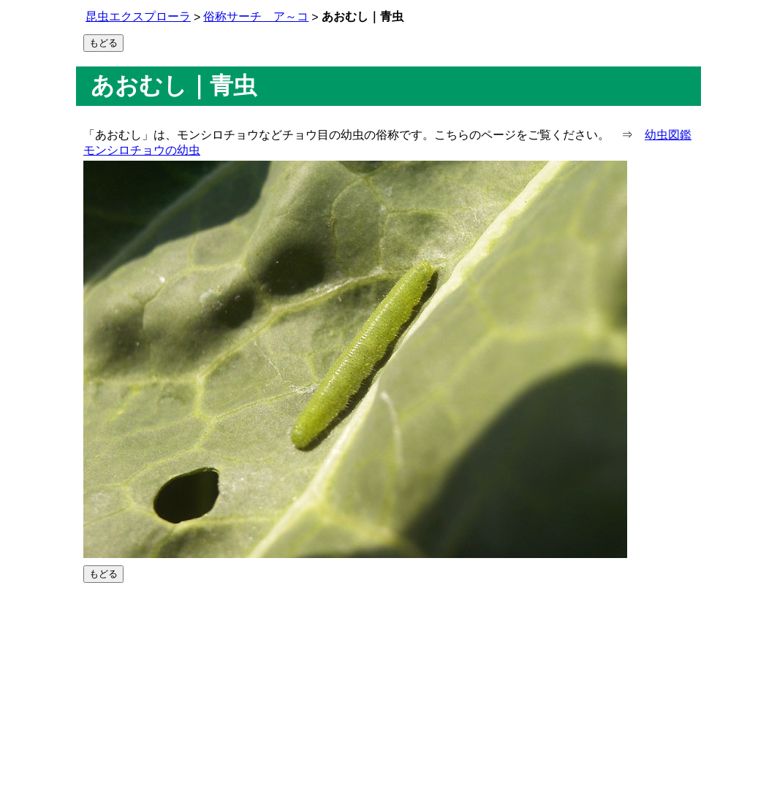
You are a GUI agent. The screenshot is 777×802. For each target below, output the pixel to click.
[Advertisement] (388, 692)
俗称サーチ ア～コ (255, 16)
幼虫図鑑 (668, 135)
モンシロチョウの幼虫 (141, 150)
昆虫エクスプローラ (138, 16)
